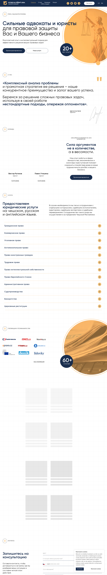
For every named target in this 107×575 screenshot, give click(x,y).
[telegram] (79, 4)
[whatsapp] (75, 4)
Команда (47, 3)
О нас (40, 3)
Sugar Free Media (100, 572)
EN (102, 4)
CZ (99, 4)
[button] (41, 180)
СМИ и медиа (45, 5)
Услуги (55, 3)
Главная (33, 3)
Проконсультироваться (14, 50)
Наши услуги (37, 50)
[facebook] (68, 4)
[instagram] (71, 4)
